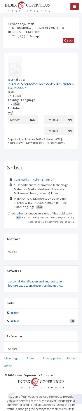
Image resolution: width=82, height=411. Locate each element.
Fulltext (14, 313)
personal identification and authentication (36, 281)
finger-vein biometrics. (48, 285)
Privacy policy (52, 358)
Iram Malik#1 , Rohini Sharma (33, 179)
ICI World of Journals (21, 24)
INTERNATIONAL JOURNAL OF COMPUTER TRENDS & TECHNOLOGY (36, 30)
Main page (11, 358)
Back (68, 40)
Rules (30, 358)
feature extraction (20, 285)
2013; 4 (18, 36)
